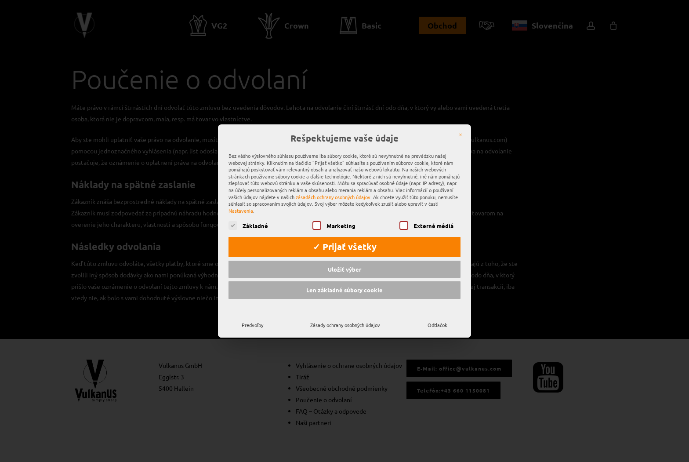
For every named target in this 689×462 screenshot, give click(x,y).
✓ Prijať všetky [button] (345, 234)
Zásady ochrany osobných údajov (345, 312)
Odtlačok (437, 312)
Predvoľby (252, 312)
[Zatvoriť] (460, 123)
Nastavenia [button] (240, 197)
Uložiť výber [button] (344, 256)
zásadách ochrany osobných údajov (333, 184)
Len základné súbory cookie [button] (344, 277)
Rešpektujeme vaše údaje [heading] (344, 126)
